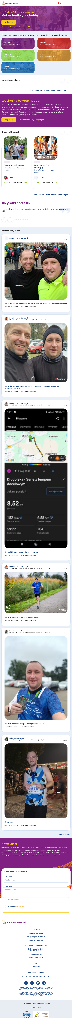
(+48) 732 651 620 (36, 954)
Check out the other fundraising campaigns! (52, 195)
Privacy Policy (21, 910)
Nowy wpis (9, 822)
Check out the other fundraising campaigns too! (50, 90)
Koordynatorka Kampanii (18, 238)
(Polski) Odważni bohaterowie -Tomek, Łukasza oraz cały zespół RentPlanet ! (36, 303)
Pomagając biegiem (14, 165)
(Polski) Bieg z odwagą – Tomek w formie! (21, 552)
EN (60, 3)
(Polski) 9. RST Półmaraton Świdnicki (44, 171)
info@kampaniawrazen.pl (36, 937)
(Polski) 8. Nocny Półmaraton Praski (15, 169)
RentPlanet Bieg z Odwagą (43, 166)
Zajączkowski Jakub (16, 738)
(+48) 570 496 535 (36, 940)
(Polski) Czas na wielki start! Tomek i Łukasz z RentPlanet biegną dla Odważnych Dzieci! (32, 387)
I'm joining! (9, 22)
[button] (62, 80)
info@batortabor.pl (36, 957)
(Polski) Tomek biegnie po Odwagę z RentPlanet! (24, 724)
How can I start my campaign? (31, 120)
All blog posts (65, 835)
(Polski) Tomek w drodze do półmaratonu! (22, 617)
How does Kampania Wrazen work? (15, 27)
